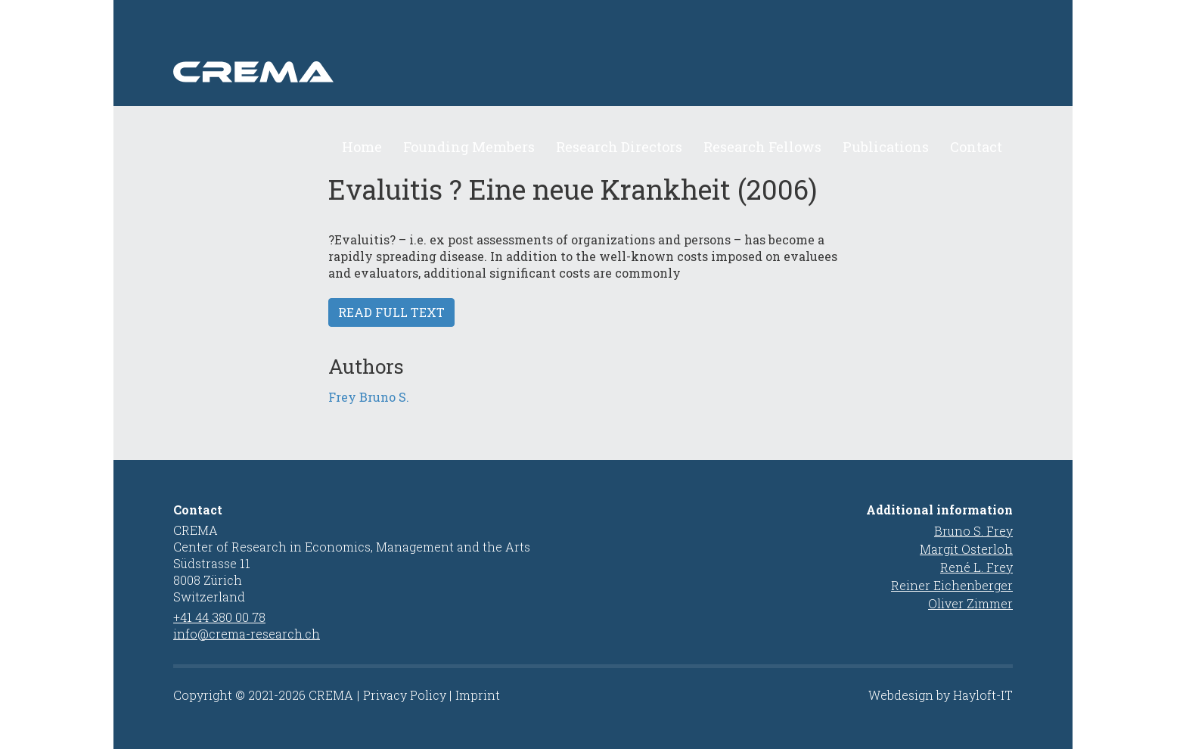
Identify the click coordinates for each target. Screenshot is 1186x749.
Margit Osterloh (966, 549)
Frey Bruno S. (368, 397)
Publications (886, 147)
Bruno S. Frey (973, 531)
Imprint (477, 695)
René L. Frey (976, 567)
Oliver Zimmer (970, 603)
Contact (976, 147)
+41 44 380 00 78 (219, 617)
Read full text (391, 312)
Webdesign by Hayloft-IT (940, 695)
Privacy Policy (404, 695)
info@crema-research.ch (246, 634)
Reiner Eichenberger (952, 585)
